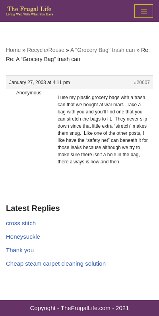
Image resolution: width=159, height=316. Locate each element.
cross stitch (21, 223)
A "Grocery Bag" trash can (102, 50)
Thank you (20, 250)
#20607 (142, 82)
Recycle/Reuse (45, 50)
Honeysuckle (23, 236)
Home (13, 50)
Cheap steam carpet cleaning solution (56, 263)
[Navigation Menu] (143, 11)
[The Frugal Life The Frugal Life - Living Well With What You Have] (30, 11)
